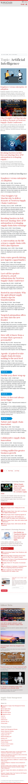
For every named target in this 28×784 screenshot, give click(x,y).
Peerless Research (5, 745)
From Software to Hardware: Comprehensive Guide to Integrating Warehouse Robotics (14, 567)
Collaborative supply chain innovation (13, 439)
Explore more (4, 776)
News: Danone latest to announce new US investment (13, 757)
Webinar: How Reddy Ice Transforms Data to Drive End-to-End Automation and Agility (14, 755)
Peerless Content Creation (7, 744)
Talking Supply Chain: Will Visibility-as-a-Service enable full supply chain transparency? (13, 517)
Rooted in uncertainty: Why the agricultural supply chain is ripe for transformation (13, 296)
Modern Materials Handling (7, 731)
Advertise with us (5, 721)
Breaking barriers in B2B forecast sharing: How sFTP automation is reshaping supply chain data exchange (13, 222)
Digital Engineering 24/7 (6, 740)
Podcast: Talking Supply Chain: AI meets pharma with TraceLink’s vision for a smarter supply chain (13, 752)
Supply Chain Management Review (9, 729)
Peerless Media (4, 742)
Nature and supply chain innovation (12, 423)
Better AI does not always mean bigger (12, 398)
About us (3, 716)
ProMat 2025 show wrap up (13, 375)
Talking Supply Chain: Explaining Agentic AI (13, 514)
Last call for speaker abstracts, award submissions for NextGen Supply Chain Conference (12, 277)
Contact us (3, 718)
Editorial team (4, 719)
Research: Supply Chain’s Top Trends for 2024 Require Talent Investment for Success (14, 774)
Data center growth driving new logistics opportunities (13, 258)
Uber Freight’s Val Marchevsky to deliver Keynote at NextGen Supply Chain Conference (13, 199)
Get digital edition (6, 708)
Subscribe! (4, 590)
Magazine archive (6, 714)
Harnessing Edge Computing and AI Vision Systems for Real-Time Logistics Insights (13, 556)
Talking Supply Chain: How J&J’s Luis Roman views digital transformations (14, 512)
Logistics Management (6, 733)
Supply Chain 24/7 (5, 734)
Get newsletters (5, 710)
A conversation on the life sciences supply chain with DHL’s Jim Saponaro (13, 243)
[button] (21, 4)
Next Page (10, 470)
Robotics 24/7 (4, 738)
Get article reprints (6, 712)
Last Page (17, 470)
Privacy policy (4, 723)
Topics (7, 54)
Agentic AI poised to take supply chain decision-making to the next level (12, 356)
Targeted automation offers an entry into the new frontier (13, 317)
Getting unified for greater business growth (13, 451)
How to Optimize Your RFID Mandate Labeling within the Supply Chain (11, 570)
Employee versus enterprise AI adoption (14, 179)
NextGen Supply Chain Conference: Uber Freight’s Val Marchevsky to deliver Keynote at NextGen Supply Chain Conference (13, 767)
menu (24, 2)
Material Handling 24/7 (6, 736)
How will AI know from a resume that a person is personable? (12, 337)
